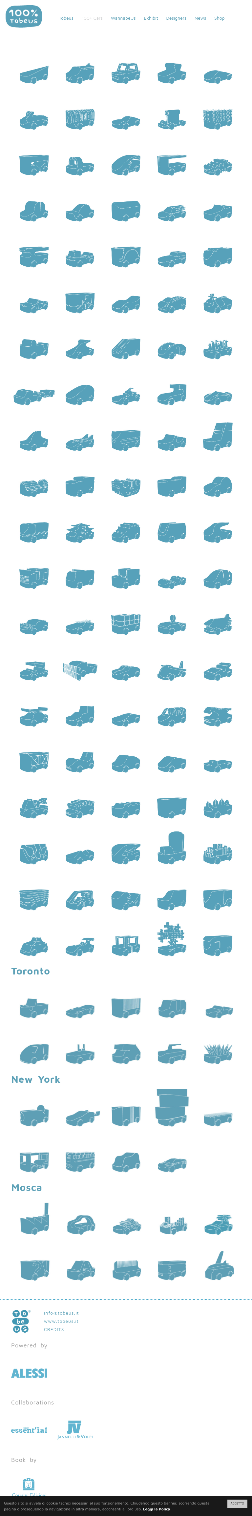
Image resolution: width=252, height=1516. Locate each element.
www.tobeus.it (61, 1321)
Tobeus (66, 18)
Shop (219, 18)
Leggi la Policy (156, 1508)
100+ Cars (92, 18)
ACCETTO (237, 1503)
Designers (176, 18)
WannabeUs (123, 18)
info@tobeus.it (61, 1313)
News (200, 18)
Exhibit (151, 18)
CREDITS (54, 1329)
